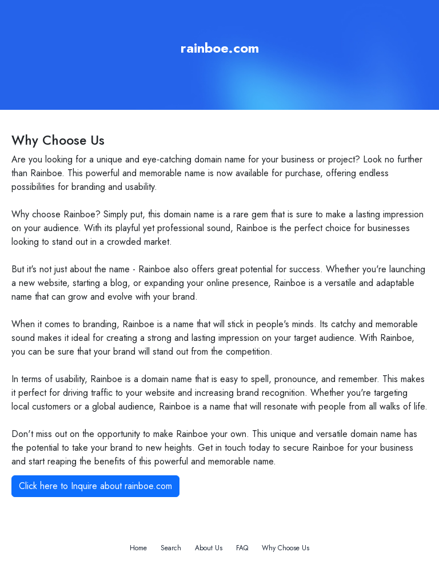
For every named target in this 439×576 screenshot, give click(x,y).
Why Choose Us (285, 548)
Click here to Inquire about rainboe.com (95, 485)
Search (171, 548)
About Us (208, 548)
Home (138, 548)
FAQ (242, 548)
